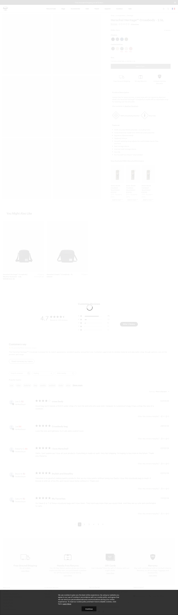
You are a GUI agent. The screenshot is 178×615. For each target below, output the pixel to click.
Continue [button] (89, 609)
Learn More (67, 604)
